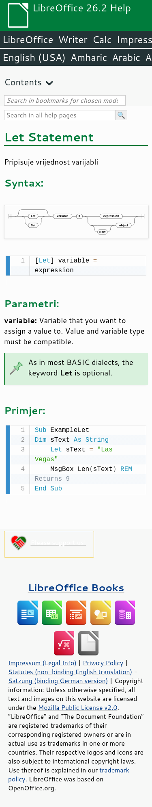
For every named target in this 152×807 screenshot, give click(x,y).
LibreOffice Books (76, 586)
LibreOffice (27, 39)
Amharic (89, 57)
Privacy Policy (103, 661)
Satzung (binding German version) (58, 679)
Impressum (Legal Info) (42, 661)
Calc (102, 39)
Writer (72, 39)
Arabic (126, 57)
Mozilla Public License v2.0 (78, 705)
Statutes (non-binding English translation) (70, 670)
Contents (23, 82)
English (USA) (34, 57)
